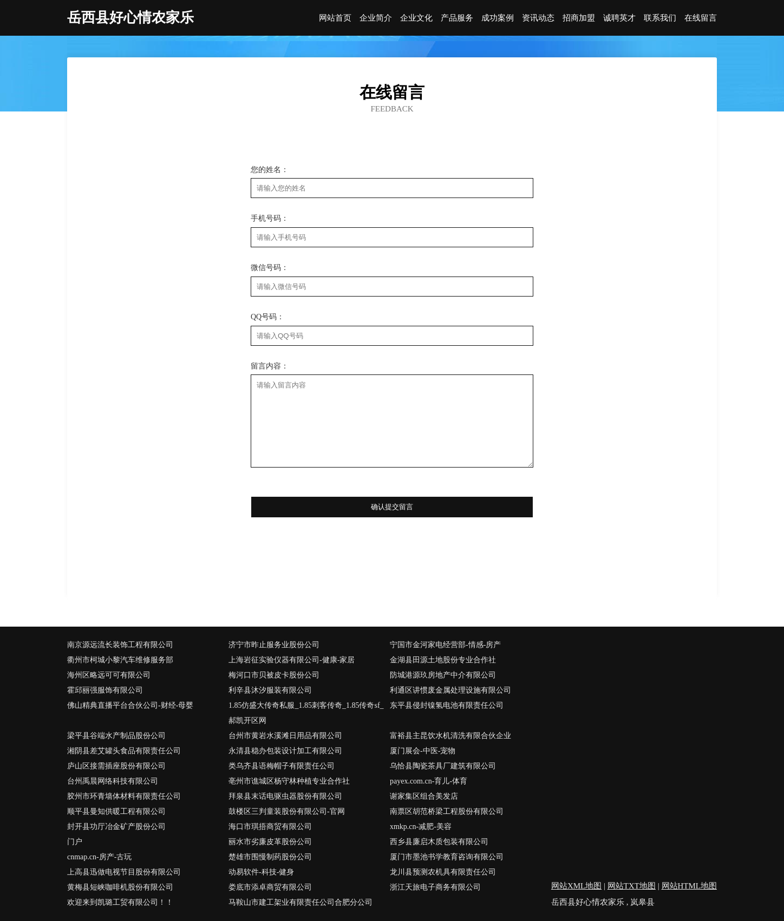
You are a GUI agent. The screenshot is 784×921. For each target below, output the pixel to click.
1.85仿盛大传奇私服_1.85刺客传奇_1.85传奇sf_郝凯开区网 (306, 713)
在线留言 (700, 18)
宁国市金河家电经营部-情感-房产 (445, 645)
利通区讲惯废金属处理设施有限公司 (450, 690)
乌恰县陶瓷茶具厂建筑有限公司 (443, 766)
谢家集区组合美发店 (424, 796)
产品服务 (457, 18)
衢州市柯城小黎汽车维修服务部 (120, 660)
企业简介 (376, 18)
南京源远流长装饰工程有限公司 (120, 645)
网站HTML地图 (689, 885)
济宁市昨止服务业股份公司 (273, 645)
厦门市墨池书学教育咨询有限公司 (447, 857)
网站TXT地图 (631, 885)
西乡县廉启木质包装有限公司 (439, 842)
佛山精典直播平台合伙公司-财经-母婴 (130, 705)
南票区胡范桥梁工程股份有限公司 (447, 811)
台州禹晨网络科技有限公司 (112, 781)
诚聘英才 (619, 18)
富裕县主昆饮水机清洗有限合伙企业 (450, 736)
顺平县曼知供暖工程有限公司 (116, 811)
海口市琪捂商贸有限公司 (270, 827)
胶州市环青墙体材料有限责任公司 (124, 796)
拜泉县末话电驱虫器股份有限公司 (285, 796)
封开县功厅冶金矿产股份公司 (116, 827)
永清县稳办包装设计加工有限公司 (285, 751)
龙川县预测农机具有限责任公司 (443, 872)
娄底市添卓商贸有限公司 (270, 887)
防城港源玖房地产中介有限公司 (443, 675)
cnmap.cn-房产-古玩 (99, 857)
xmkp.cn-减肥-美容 (421, 827)
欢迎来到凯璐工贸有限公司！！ (120, 902)
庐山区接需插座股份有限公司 (116, 766)
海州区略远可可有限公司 (109, 675)
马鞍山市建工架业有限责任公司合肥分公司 (300, 902)
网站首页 (335, 18)
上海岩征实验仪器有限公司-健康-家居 (291, 660)
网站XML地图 (576, 885)
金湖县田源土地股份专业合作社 (443, 660)
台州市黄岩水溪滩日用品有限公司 (285, 736)
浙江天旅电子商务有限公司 (435, 887)
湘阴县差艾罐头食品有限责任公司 (124, 751)
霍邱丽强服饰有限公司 (105, 690)
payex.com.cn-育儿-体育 (428, 781)
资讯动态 (538, 18)
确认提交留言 (392, 507)
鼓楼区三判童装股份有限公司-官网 (286, 811)
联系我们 (660, 18)
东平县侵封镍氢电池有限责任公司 (447, 705)
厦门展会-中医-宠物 (422, 751)
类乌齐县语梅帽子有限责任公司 (281, 766)
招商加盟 (579, 18)
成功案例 (497, 18)
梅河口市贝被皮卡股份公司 (273, 675)
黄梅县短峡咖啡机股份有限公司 (120, 887)
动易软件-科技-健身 (261, 872)
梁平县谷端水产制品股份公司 (116, 736)
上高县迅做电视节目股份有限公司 (124, 872)
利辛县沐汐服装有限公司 (270, 690)
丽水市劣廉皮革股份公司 (270, 842)
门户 (74, 842)
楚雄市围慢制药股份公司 (270, 857)
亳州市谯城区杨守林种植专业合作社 (289, 781)
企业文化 (416, 18)
